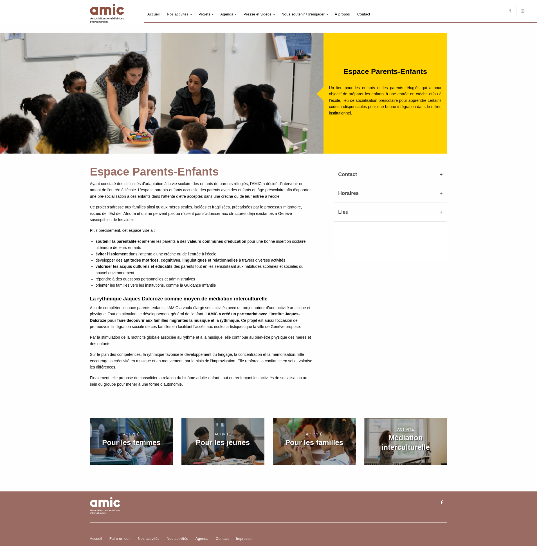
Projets (204, 14)
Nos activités (177, 14)
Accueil (153, 14)
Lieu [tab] (343, 212)
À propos (342, 14)
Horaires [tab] (348, 193)
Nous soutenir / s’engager (303, 14)
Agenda (227, 14)
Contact (363, 14)
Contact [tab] (347, 174)
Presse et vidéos (257, 14)
